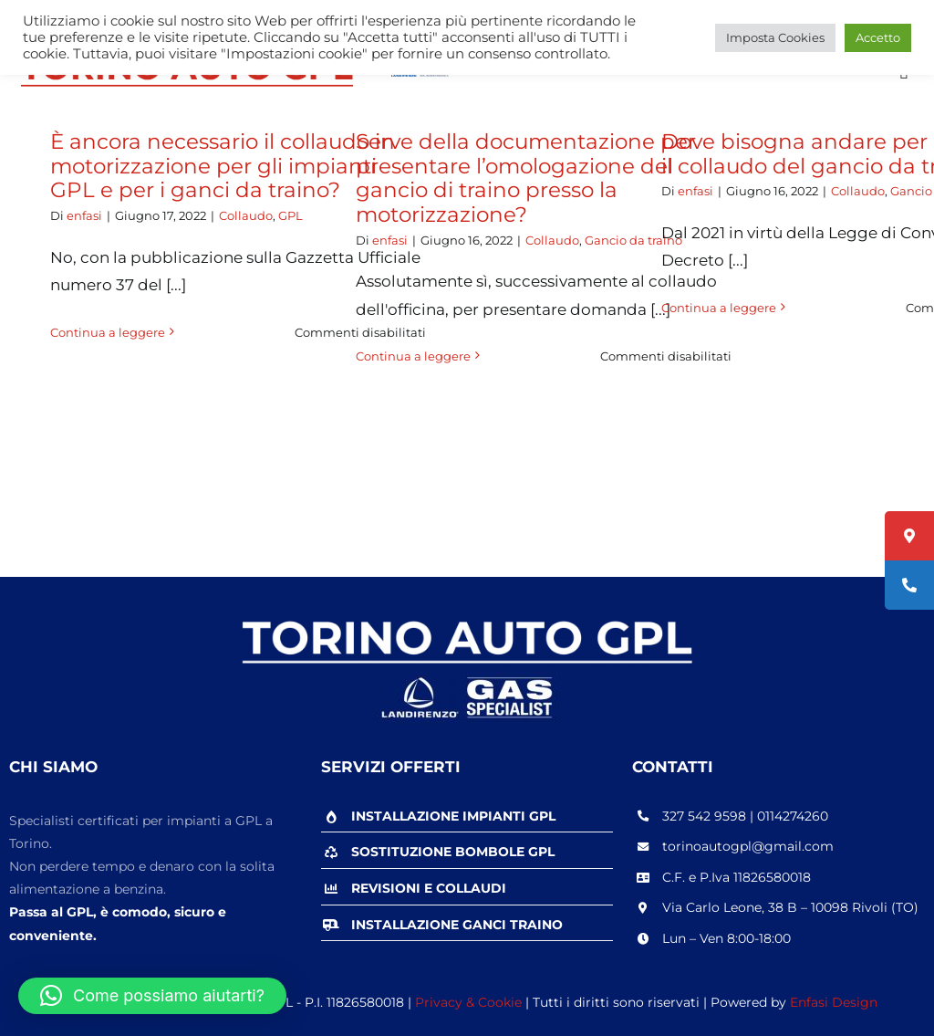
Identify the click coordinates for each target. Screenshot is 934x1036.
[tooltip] (909, 535)
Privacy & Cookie (468, 1002)
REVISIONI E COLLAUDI (428, 888)
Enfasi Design (833, 1002)
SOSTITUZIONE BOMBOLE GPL (453, 851)
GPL (290, 215)
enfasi (84, 215)
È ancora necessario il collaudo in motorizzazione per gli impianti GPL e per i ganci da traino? (222, 166)
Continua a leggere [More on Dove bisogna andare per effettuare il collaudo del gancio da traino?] (718, 307)
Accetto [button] (878, 37)
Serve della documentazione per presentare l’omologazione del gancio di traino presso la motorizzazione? (526, 178)
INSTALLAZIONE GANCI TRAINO (457, 924)
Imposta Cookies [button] (775, 37)
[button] (152, 996)
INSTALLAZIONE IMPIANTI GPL (453, 816)
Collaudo (246, 215)
